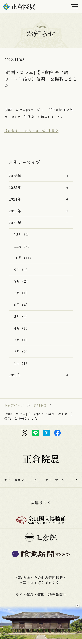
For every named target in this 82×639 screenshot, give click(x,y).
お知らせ (40, 405)
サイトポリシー (15, 480)
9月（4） (21, 269)
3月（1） (21, 339)
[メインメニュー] (74, 6)
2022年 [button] (15, 222)
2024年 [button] (15, 199)
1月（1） (21, 363)
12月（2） (23, 234)
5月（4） (22, 316)
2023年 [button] (15, 210)
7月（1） (21, 292)
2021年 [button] (15, 374)
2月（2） (22, 351)
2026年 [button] (15, 175)
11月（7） (22, 246)
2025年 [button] (15, 187)
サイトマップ (55, 480)
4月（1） (21, 328)
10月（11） (23, 257)
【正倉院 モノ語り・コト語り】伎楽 (31, 131)
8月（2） (22, 281)
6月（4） (21, 304)
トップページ (14, 405)
